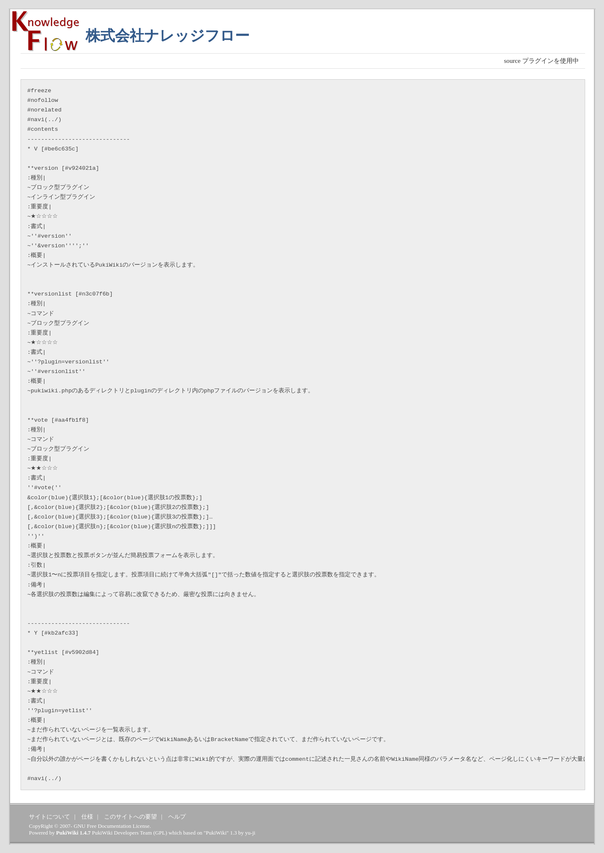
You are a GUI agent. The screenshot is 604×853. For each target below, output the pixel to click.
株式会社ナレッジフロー (168, 36)
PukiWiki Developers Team (122, 833)
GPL (160, 833)
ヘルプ (177, 816)
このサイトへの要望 (130, 816)
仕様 (87, 816)
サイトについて (49, 816)
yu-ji (250, 833)
